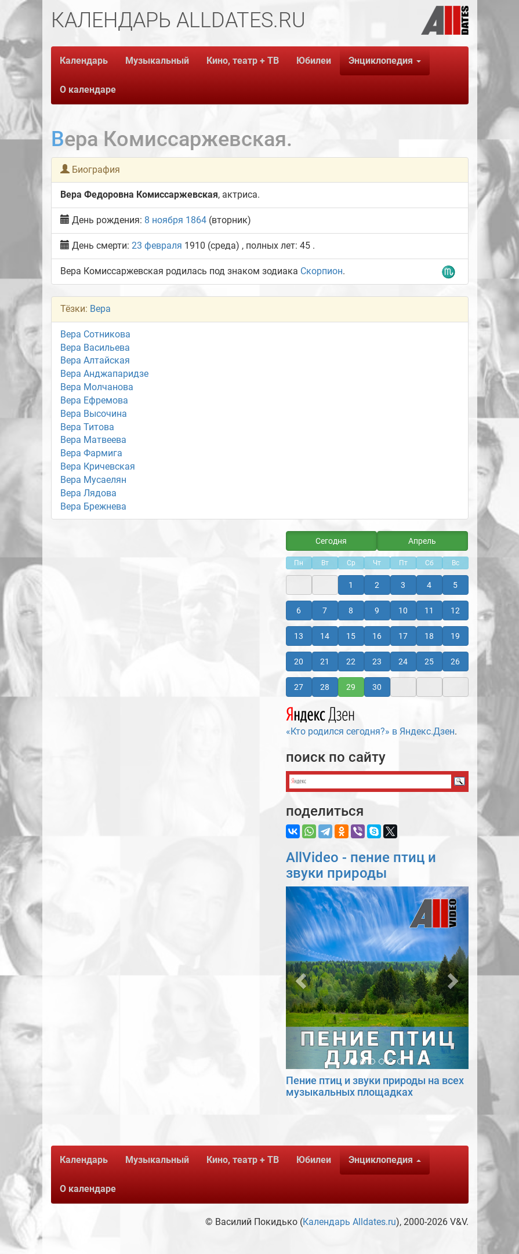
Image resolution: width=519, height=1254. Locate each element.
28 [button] (324, 687)
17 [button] (403, 636)
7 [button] (324, 610)
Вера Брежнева (93, 506)
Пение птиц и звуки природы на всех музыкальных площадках (375, 1086)
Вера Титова (87, 426)
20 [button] (298, 661)
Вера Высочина (93, 413)
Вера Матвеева (93, 439)
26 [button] (455, 661)
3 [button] (403, 585)
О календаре (88, 89)
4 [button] (429, 585)
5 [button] (455, 585)
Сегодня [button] (331, 541)
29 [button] (350, 687)
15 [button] (350, 636)
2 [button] (377, 585)
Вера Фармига (91, 453)
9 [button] (377, 610)
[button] (299, 977)
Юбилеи (313, 60)
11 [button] (429, 610)
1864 (196, 220)
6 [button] (298, 610)
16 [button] (377, 636)
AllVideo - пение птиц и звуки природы (361, 865)
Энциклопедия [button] (385, 60)
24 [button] (403, 661)
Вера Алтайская (95, 360)
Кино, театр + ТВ (242, 60)
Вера (100, 308)
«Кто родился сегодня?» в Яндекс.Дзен (370, 719)
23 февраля (157, 245)
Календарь (84, 60)
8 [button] (351, 610)
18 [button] (429, 636)
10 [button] (403, 610)
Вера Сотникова (95, 334)
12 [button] (455, 610)
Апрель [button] (422, 541)
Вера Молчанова (96, 386)
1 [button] (351, 585)
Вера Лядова (88, 493)
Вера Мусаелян (93, 479)
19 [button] (455, 636)
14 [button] (324, 636)
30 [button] (377, 687)
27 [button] (298, 687)
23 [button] (377, 661)
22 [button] (350, 661)
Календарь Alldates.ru (349, 1221)
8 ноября (163, 220)
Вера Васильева (95, 347)
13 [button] (298, 636)
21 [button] (324, 661)
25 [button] (429, 661)
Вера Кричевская (97, 466)
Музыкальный (157, 60)
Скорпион (321, 271)
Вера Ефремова (94, 400)
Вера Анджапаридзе (104, 373)
